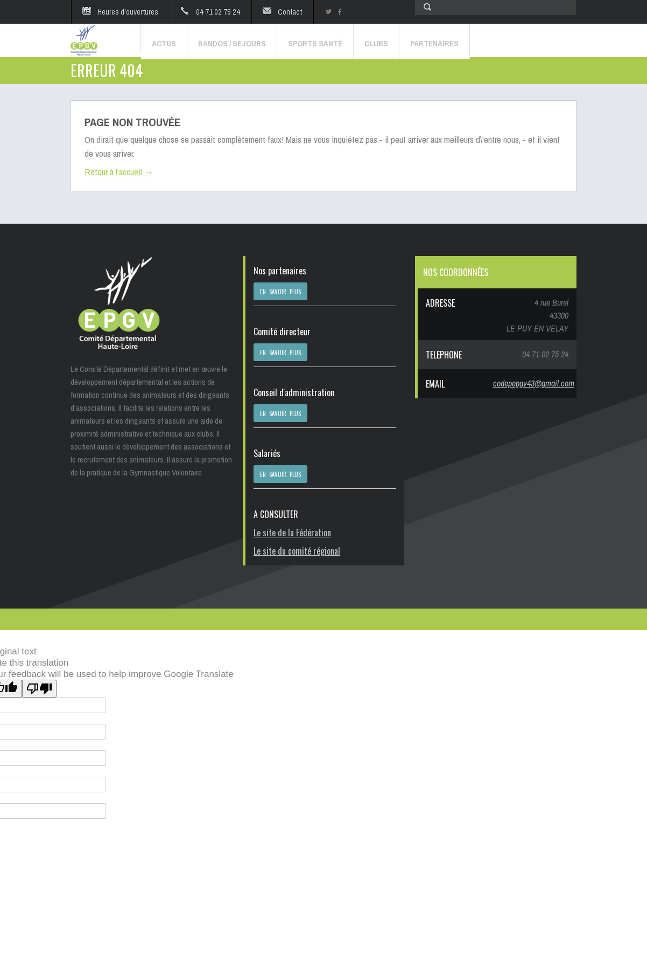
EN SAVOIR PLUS (280, 291)
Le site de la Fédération (292, 532)
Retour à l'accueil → (119, 171)
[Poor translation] (39, 688)
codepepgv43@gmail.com (533, 383)
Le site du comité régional (297, 550)
